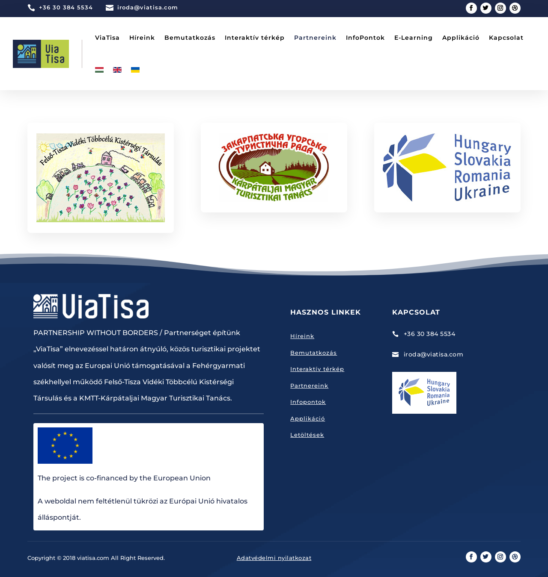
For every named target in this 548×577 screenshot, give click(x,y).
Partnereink (315, 37)
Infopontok (308, 401)
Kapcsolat (506, 37)
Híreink (142, 37)
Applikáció (461, 37)
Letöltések (307, 434)
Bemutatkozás (189, 37)
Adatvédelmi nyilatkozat (274, 557)
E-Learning (413, 37)
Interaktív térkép (255, 37)
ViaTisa (107, 37)
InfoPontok (365, 37)
